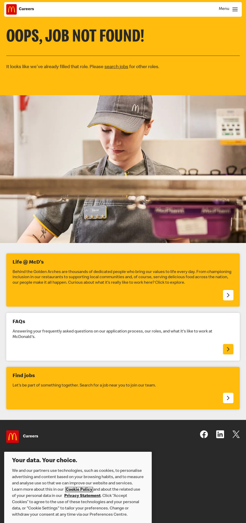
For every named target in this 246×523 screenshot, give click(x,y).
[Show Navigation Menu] (227, 9)
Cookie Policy (79, 493)
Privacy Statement (82, 499)
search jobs (116, 67)
